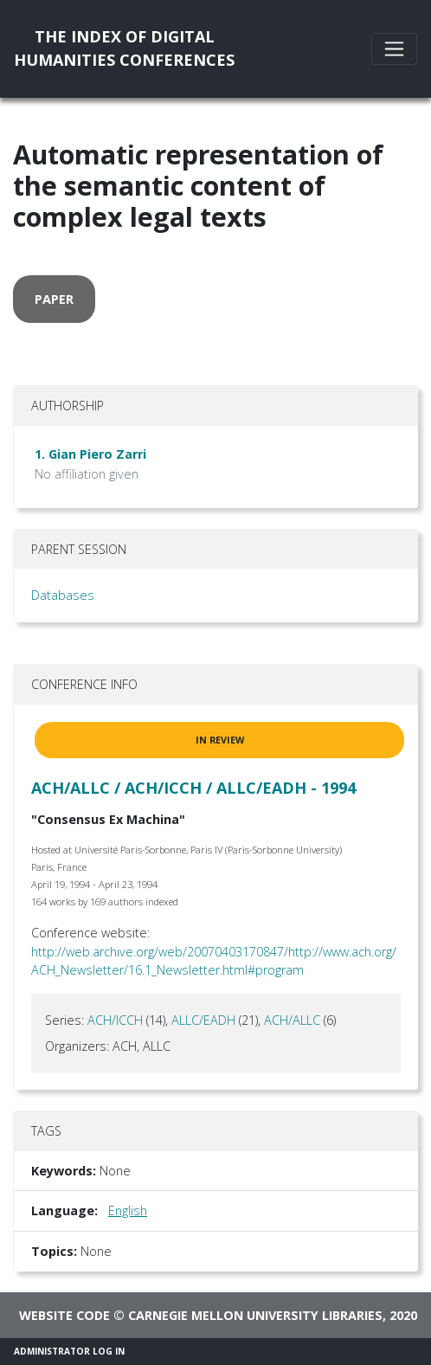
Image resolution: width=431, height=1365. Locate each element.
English (127, 1210)
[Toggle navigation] (394, 49)
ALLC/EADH (203, 1020)
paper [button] (54, 299)
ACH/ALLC (292, 1020)
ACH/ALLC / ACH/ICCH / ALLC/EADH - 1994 (193, 787)
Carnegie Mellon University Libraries (255, 1315)
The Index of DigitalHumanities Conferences (124, 48)
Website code (64, 1315)
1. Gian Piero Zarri (90, 454)
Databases (62, 595)
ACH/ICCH (115, 1020)
